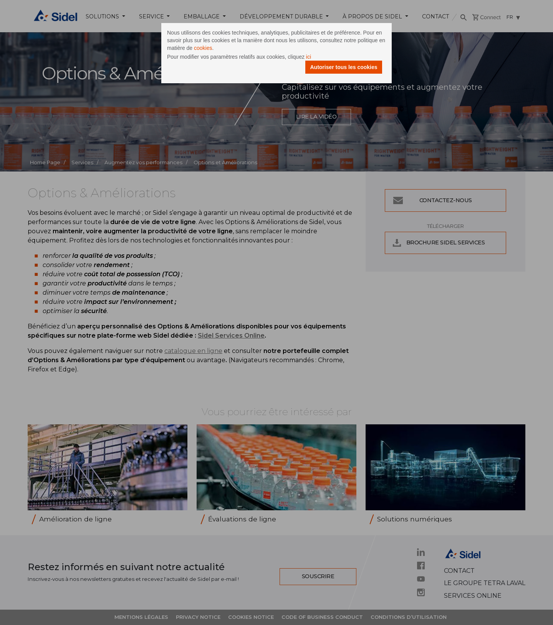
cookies (203, 48)
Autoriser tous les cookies (343, 67)
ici (308, 57)
